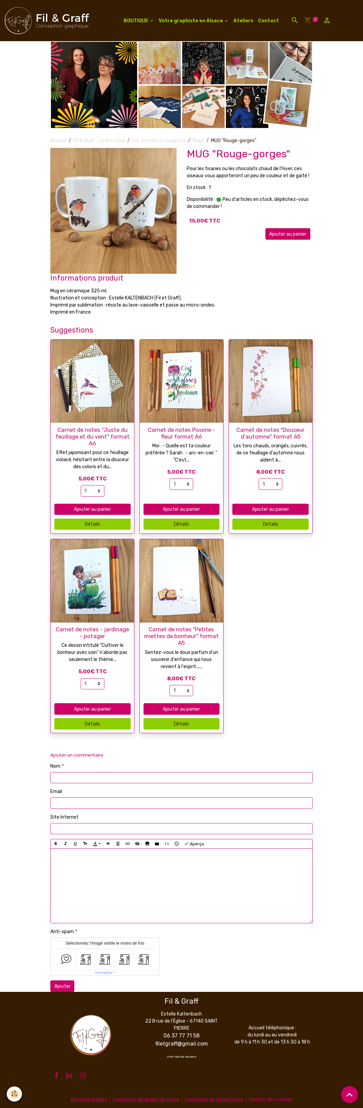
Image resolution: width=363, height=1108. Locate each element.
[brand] (48, 20)
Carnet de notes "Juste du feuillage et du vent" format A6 (92, 436)
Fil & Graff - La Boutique (99, 140)
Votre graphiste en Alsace (191, 21)
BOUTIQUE (136, 21)
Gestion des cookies (270, 1099)
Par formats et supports (159, 140)
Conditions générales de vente (146, 1099)
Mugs (198, 140)
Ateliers (243, 21)
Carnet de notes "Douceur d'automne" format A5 (270, 433)
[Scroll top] (349, 1094)
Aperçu (194, 844)
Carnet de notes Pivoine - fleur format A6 (181, 433)
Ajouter (62, 986)
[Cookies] (14, 1094)
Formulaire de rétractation (214, 1099)
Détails (92, 524)
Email (56, 791)
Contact (268, 21)
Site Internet (64, 817)
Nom (55, 766)
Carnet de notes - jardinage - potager (92, 632)
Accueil (58, 140)
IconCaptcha (103, 972)
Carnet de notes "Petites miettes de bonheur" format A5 (181, 636)
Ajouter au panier (287, 234)
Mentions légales (89, 1099)
